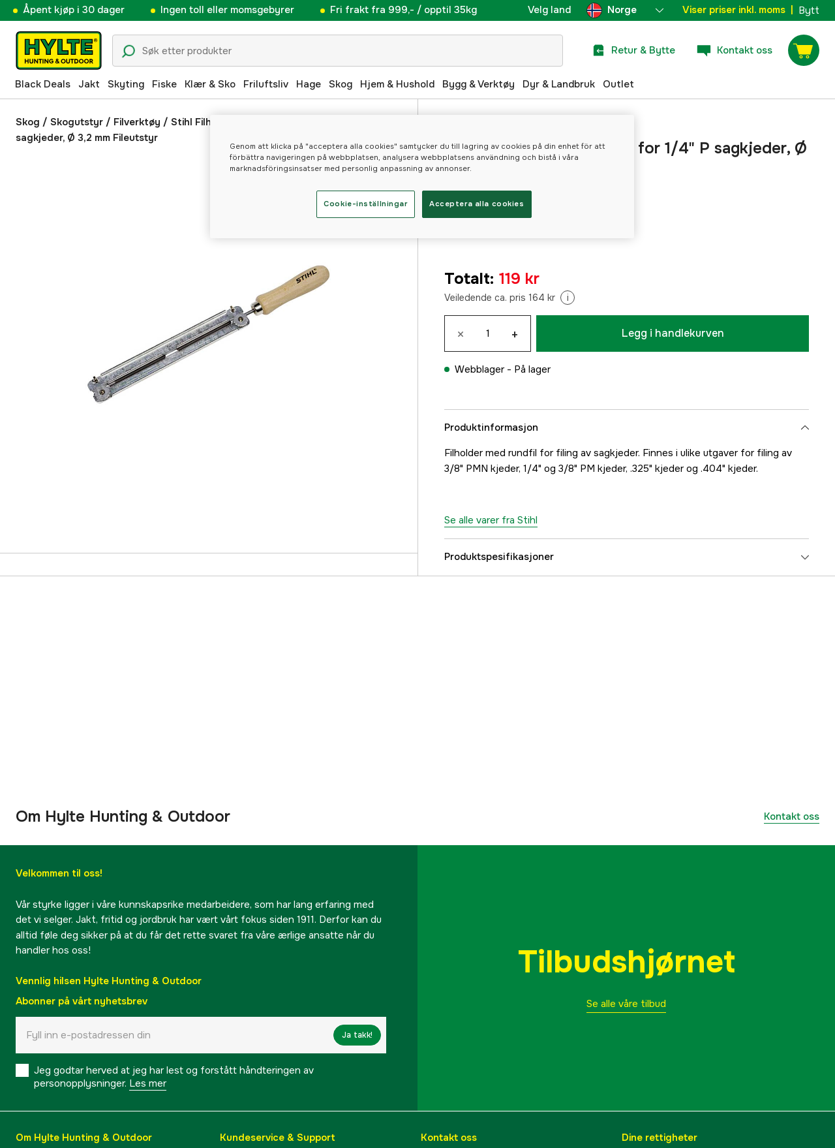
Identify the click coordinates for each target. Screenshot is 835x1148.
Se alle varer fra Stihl (491, 520)
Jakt (89, 84)
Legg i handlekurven (673, 333)
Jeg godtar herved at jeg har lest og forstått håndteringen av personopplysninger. (174, 1077)
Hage (308, 84)
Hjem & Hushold (397, 84)
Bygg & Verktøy (478, 84)
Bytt (808, 10)
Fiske (164, 84)
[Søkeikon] (128, 51)
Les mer (147, 1083)
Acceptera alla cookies (476, 203)
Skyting (126, 84)
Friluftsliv (265, 84)
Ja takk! (357, 1035)
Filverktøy (137, 122)
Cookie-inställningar (365, 203)
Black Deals (42, 84)
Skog (340, 84)
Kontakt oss (791, 816)
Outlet (618, 84)
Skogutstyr (76, 122)
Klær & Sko (210, 84)
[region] (422, 176)
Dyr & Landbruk (559, 84)
